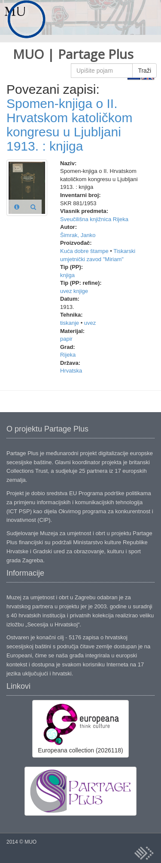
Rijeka (68, 354)
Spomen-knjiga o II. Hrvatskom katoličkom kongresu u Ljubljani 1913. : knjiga (69, 124)
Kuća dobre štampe (84, 251)
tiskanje (69, 323)
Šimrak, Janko (77, 235)
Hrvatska (71, 370)
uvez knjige (74, 291)
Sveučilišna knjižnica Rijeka (94, 219)
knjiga (67, 275)
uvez (90, 323)
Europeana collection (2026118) (80, 728)
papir (66, 339)
